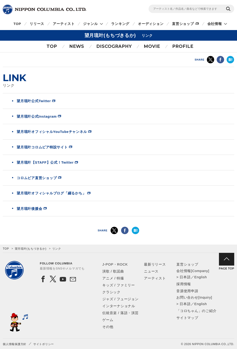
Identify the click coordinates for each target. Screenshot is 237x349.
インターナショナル (118, 306)
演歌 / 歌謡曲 (113, 271)
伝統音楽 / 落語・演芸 (120, 313)
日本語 (185, 277)
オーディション (150, 24)
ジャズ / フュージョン (120, 299)
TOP (17, 24)
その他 (107, 327)
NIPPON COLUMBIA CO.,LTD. (44, 9)
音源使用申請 (187, 291)
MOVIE (152, 46)
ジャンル (90, 24)
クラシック (111, 292)
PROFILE (182, 46)
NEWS (76, 46)
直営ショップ (183, 24)
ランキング (120, 24)
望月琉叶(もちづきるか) (31, 248)
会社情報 (214, 24)
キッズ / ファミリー (118, 285)
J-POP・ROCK (115, 264)
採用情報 (183, 284)
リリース (37, 24)
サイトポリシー (43, 344)
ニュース (151, 271)
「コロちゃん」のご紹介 (196, 311)
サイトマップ (187, 318)
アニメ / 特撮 (113, 278)
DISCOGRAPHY (114, 46)
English (200, 277)
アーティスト (64, 24)
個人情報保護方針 (14, 344)
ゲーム (107, 320)
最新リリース (155, 264)
